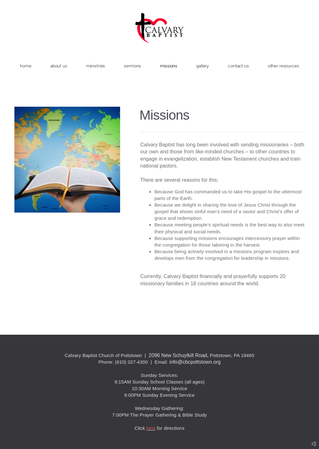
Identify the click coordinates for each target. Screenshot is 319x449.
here (151, 428)
